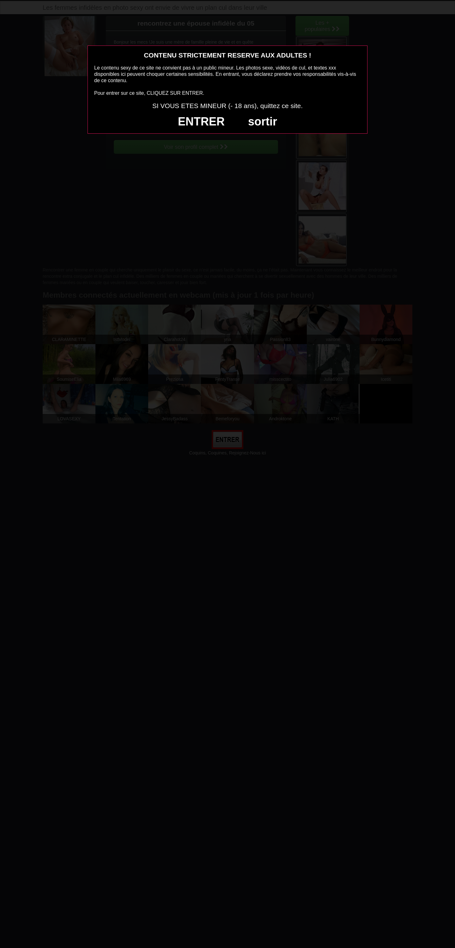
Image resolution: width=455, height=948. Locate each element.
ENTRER (201, 121)
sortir (262, 121)
